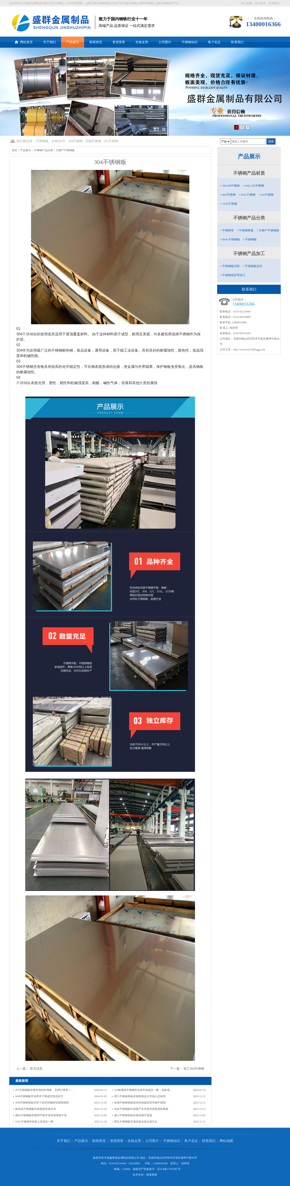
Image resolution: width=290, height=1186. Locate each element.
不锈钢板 (42, 141)
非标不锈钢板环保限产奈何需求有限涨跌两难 (141, 1109)
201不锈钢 (111, 141)
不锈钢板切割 (231, 266)
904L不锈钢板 (231, 239)
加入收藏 (246, 3)
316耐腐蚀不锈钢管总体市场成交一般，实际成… (143, 1090)
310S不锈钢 (229, 203)
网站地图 (226, 1141)
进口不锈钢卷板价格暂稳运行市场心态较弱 (140, 1096)
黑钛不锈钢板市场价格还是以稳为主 (135, 1121)
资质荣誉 (118, 42)
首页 (14, 150)
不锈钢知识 (189, 42)
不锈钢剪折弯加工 (234, 275)
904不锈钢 (228, 194)
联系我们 (274, 3)
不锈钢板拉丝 (253, 266)
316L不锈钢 (247, 194)
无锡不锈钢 (93, 141)
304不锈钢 (75, 141)
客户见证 (214, 42)
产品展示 (72, 42)
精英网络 (151, 1174)
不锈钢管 (228, 230)
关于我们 (49, 42)
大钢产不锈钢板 (65, 150)
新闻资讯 (95, 42)
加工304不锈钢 (193, 1068)
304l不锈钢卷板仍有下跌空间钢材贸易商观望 (42, 1102)
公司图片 (165, 42)
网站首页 (23, 40)
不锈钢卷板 (246, 230)
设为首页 (260, 3)
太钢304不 (58, 141)
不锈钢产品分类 (43, 150)
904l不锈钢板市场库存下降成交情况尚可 (39, 1096)
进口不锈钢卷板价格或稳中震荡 (133, 1115)
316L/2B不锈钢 (254, 185)
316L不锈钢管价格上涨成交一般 (34, 1121)
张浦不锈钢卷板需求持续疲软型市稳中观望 (140, 1102)
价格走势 (141, 42)
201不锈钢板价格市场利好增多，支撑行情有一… (44, 1090)
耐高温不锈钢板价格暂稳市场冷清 (35, 1109)
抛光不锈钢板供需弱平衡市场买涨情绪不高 (41, 1115)
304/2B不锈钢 (231, 185)
